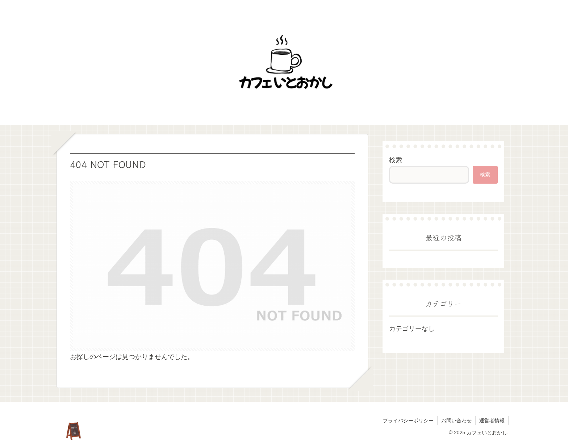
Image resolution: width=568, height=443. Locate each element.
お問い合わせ (456, 420)
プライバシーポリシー (408, 420)
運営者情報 (492, 420)
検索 (395, 160)
